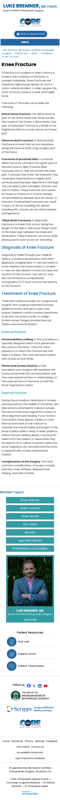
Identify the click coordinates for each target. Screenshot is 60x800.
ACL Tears (30, 524)
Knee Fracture (30, 508)
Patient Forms (27, 654)
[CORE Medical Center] (30, 22)
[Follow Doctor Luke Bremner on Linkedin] (39, 685)
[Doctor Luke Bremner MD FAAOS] (30, 7)
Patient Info (21, 53)
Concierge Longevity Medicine (23, 782)
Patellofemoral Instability (30, 548)
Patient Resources (30, 632)
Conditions (47, 53)
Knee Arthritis (30, 500)
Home (6, 741)
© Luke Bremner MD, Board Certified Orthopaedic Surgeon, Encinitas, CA (30, 769)
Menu (29, 42)
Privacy (29, 741)
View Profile (30, 619)
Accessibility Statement (30, 752)
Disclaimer (17, 741)
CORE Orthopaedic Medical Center (29, 779)
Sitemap (39, 741)
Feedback (51, 741)
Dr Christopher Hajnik (36, 786)
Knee (34, 53)
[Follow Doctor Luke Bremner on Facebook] (28, 685)
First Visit (23, 641)
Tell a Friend (22, 746)
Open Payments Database (30, 758)
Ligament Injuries (30, 540)
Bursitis (30, 532)
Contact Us (37, 746)
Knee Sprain (30, 516)
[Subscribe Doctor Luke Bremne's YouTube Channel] (45, 685)
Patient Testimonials (31, 666)
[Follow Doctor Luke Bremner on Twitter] (33, 685)
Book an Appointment (32, 33)
